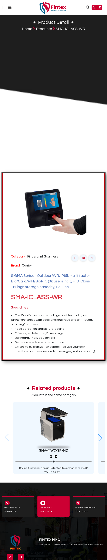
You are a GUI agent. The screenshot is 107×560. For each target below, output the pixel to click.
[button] (100, 437)
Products (44, 29)
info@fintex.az (45, 507)
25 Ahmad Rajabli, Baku (85, 507)
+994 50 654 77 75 (12, 507)
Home (27, 29)
